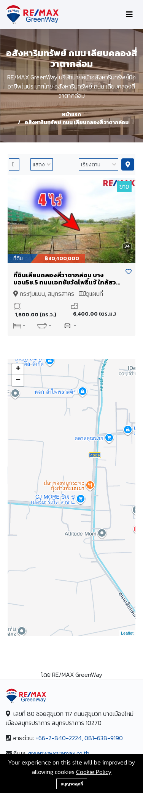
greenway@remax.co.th (58, 753)
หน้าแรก (71, 114)
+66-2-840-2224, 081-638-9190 (79, 737)
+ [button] (18, 369)
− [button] (18, 380)
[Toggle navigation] (129, 14)
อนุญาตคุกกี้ (71, 784)
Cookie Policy (93, 771)
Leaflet (127, 633)
